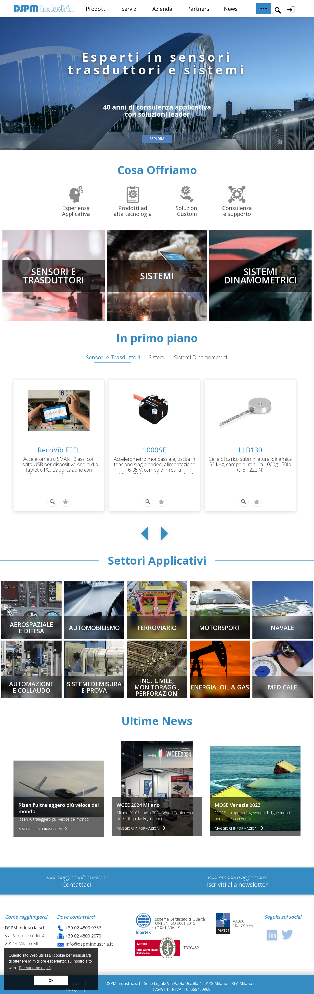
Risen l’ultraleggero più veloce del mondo (58, 808)
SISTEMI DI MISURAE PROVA (94, 687)
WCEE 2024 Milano (138, 805)
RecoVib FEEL (59, 449)
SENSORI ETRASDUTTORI (53, 275)
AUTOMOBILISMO (94, 627)
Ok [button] (51, 980)
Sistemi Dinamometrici (200, 357)
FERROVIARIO (157, 627)
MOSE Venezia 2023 (237, 805)
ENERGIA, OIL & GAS (220, 687)
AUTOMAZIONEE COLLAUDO (31, 687)
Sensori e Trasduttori (113, 357)
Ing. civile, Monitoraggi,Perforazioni (157, 687)
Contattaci (76, 884)
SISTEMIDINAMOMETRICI (260, 275)
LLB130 (250, 449)
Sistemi (157, 357)
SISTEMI (157, 275)
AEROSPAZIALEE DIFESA (31, 627)
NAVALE (282, 627)
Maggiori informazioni (40, 828)
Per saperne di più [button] (35, 968)
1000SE (154, 449)
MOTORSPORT (220, 627)
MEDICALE (282, 687)
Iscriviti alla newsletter (237, 884)
